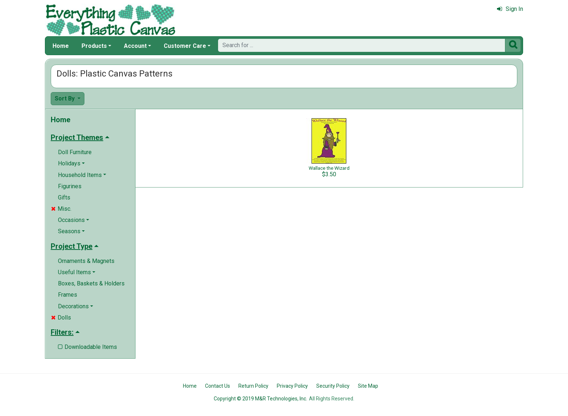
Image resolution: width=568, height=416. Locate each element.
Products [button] (94, 45)
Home (61, 45)
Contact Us (217, 386)
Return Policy (253, 386)
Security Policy (333, 386)
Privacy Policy (292, 386)
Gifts (64, 197)
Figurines (70, 186)
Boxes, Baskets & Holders (91, 283)
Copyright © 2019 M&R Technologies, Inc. (260, 398)
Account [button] (135, 45)
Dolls (61, 317)
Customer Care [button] (185, 45)
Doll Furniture (75, 152)
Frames (67, 294)
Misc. (61, 208)
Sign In (510, 8)
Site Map (368, 386)
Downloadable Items (87, 346)
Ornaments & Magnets (86, 261)
